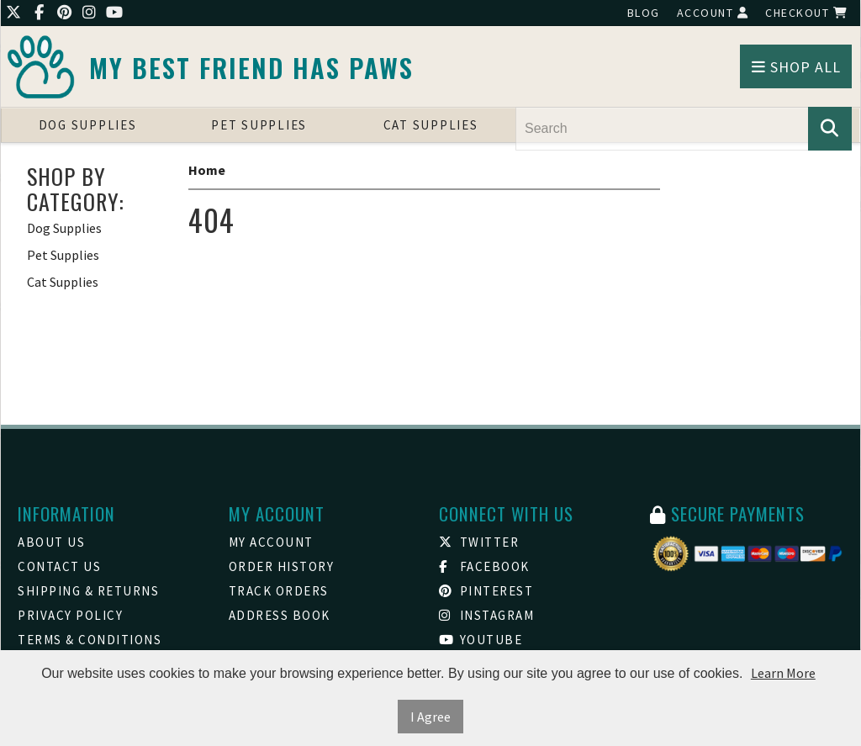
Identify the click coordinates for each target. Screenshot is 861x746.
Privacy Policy (70, 615)
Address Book (279, 615)
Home (206, 169)
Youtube (480, 640)
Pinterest (486, 591)
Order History (282, 566)
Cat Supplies (430, 125)
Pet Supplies (259, 125)
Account (713, 12)
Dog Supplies (88, 125)
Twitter (479, 542)
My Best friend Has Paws (251, 68)
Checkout (806, 12)
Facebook (484, 566)
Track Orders (279, 591)
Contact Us (59, 566)
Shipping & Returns (88, 591)
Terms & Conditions (89, 640)
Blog (643, 12)
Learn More (783, 672)
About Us (51, 542)
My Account (271, 542)
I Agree (430, 716)
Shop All (796, 67)
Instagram (486, 615)
